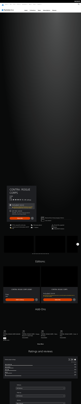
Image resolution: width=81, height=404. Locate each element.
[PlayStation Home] (2, 4)
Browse (54, 9)
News (30, 4)
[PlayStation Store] (8, 8)
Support (39, 4)
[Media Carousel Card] (19, 242)
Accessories (24, 4)
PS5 (10, 4)
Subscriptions (46, 9)
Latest (25, 9)
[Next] (77, 242)
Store (34, 4)
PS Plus (18, 4)
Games (6, 4)
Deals (39, 9)
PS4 (14, 4)
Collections (33, 9)
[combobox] (40, 386)
